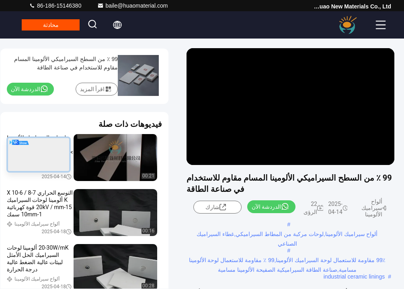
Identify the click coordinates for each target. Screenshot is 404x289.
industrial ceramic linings (354, 276)
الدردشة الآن (270, 206)
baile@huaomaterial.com (132, 5)
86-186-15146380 (55, 5)
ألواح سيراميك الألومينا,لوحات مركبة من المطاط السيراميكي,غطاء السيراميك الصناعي (287, 235)
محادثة (53, 25)
